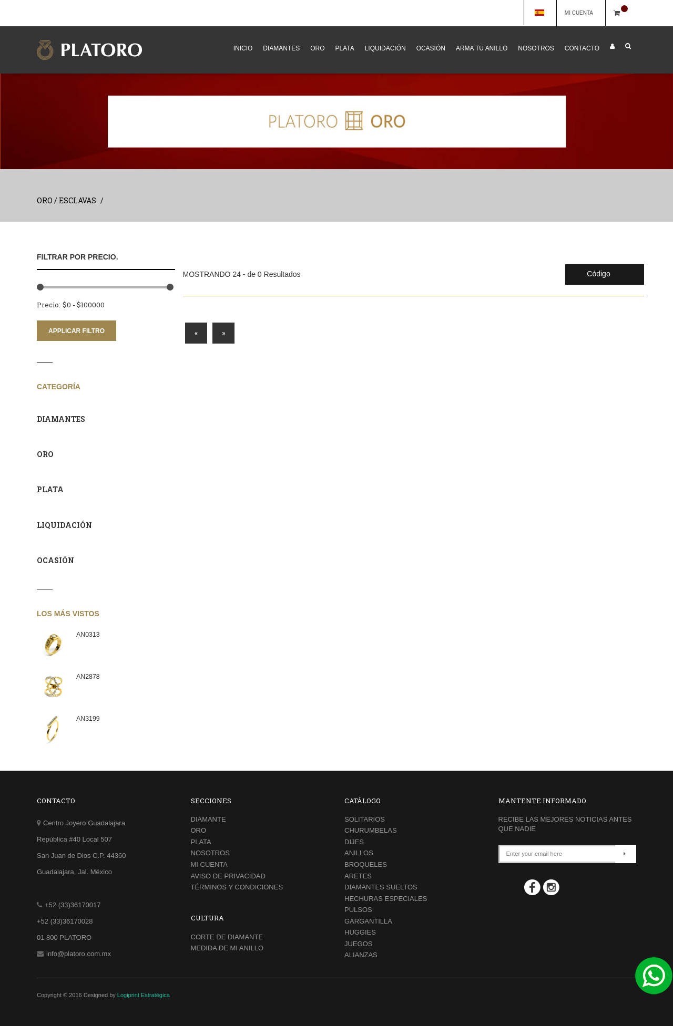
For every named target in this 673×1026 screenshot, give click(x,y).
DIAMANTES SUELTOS (380, 887)
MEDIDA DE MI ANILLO (227, 948)
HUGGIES (360, 932)
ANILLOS (358, 853)
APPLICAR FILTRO (76, 331)
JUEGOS (358, 944)
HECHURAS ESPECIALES (385, 899)
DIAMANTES (281, 48)
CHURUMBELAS (370, 830)
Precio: (48, 304)
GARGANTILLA (368, 921)
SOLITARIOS (364, 819)
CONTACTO (582, 48)
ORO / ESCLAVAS (66, 200)
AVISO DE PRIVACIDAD (228, 876)
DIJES (354, 842)
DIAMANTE (208, 819)
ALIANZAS (361, 955)
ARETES (358, 876)
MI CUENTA (584, 13)
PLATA (344, 48)
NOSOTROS (536, 48)
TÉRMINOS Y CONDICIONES (237, 887)
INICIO (243, 48)
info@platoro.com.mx (78, 954)
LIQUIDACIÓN (385, 48)
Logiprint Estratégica (143, 995)
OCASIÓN (430, 48)
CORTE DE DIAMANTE (227, 937)
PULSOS (358, 910)
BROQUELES (365, 864)
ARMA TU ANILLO (481, 48)
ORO (317, 48)
